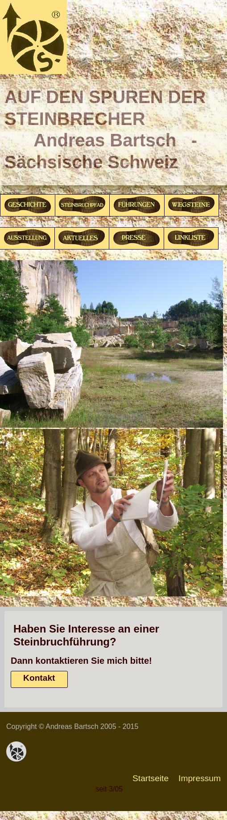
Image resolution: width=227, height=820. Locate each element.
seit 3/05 (109, 789)
